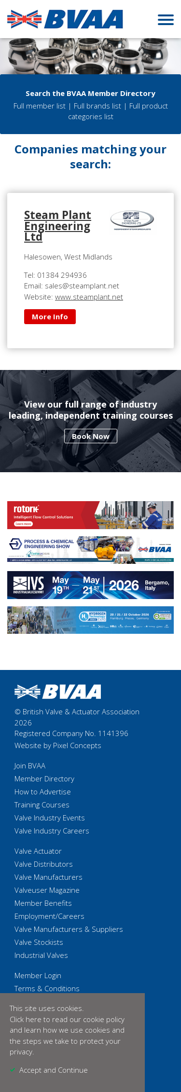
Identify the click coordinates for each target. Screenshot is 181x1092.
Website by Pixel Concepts (57, 745)
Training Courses (42, 804)
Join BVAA (29, 765)
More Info (50, 316)
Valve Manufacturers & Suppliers (68, 929)
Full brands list (97, 105)
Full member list (40, 105)
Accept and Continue (53, 1070)
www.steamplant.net (89, 296)
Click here (26, 1019)
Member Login (37, 975)
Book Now (91, 436)
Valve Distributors (43, 864)
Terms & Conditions (47, 988)
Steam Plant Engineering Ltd (57, 225)
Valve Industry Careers (51, 830)
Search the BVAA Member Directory (90, 93)
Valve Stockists (38, 942)
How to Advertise (42, 791)
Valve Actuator (38, 851)
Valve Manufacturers (48, 877)
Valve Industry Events (49, 817)
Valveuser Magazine (47, 890)
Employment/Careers (49, 916)
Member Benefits (43, 903)
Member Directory (44, 778)
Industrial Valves (41, 955)
